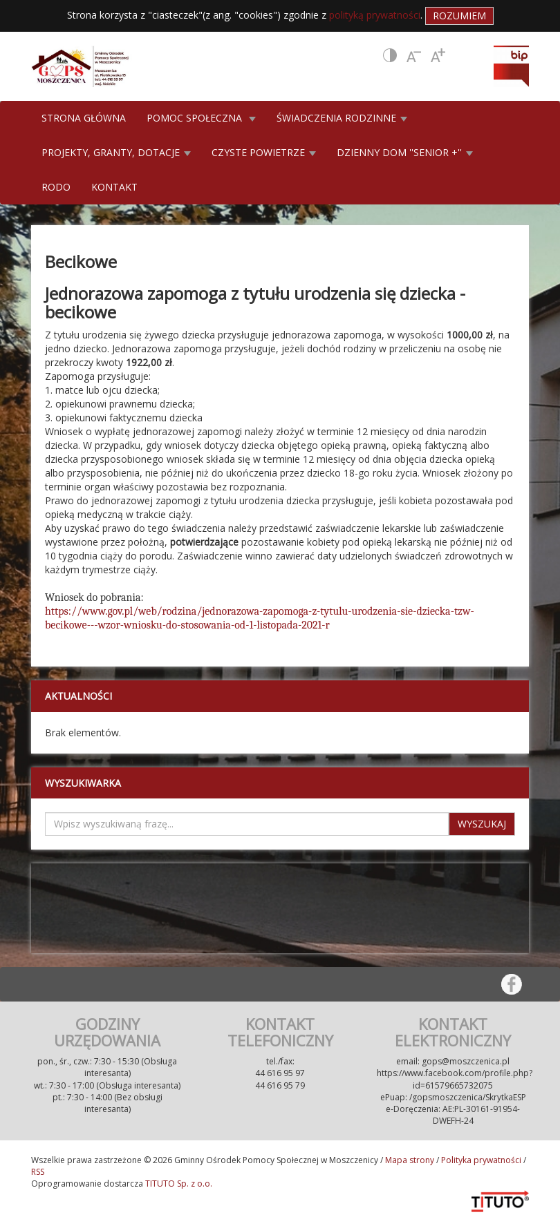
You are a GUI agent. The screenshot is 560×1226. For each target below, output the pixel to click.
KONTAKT (114, 186)
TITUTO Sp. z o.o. (177, 1183)
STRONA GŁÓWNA (83, 117)
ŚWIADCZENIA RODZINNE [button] (342, 117)
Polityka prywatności (481, 1160)
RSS (37, 1172)
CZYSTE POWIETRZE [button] (264, 152)
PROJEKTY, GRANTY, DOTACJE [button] (116, 152)
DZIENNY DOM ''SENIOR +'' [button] (405, 152)
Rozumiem (459, 15)
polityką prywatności (374, 14)
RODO (56, 186)
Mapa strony (409, 1160)
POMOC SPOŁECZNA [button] (201, 117)
